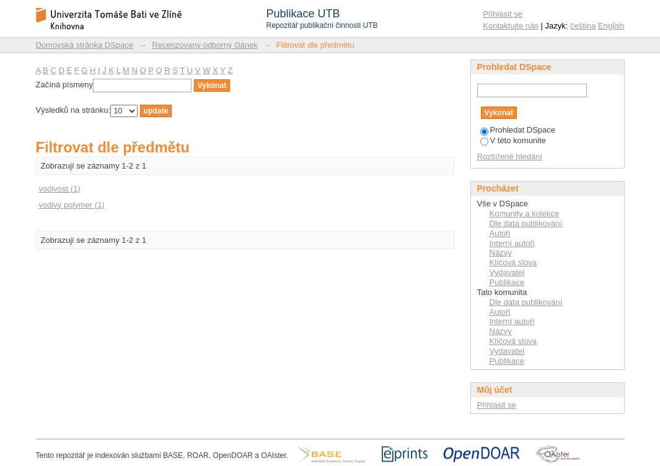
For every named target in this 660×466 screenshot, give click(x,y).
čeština (583, 25)
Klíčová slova (513, 262)
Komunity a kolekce (525, 213)
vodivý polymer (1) (72, 204)
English (611, 25)
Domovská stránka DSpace (85, 45)
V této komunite (513, 140)
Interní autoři (512, 243)
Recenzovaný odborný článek (205, 45)
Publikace (507, 282)
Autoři (500, 233)
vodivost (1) (60, 188)
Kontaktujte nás (511, 25)
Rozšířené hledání (510, 156)
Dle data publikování (526, 223)
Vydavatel (507, 272)
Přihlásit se (502, 14)
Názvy (501, 252)
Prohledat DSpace (518, 129)
